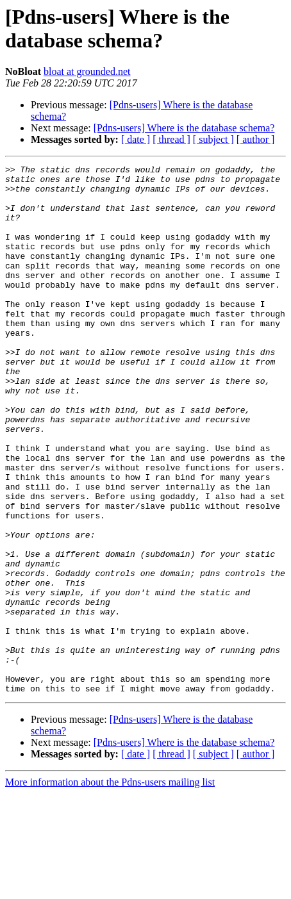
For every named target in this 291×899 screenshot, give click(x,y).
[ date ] (135, 139)
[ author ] (256, 139)
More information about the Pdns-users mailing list (110, 887)
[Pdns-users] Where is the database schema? (184, 127)
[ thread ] (171, 139)
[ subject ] (213, 139)
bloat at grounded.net (87, 71)
